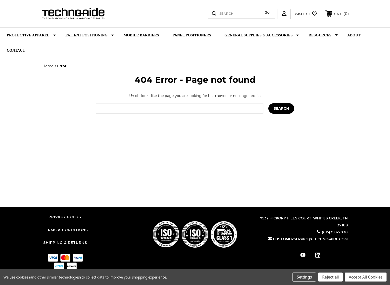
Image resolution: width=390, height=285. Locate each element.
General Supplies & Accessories (262, 35)
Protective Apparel (31, 35)
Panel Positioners (191, 35)
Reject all (330, 277)
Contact (16, 50)
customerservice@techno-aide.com (310, 239)
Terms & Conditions (65, 230)
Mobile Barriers (141, 35)
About (353, 35)
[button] (195, 234)
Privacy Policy (65, 217)
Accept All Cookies (366, 277)
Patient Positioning (89, 35)
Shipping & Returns (65, 242)
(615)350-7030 (335, 232)
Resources (323, 35)
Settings (304, 277)
